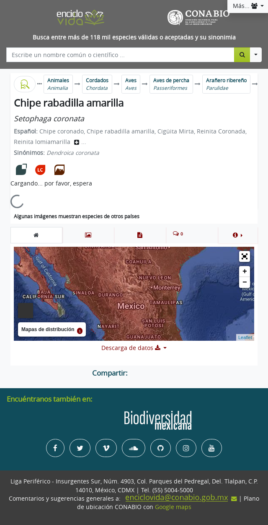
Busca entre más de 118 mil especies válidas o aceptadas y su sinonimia (134, 37)
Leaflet (245, 337)
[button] (238, 235)
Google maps (173, 507)
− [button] (244, 282)
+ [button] (244, 271)
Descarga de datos (131, 348)
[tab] (36, 235)
